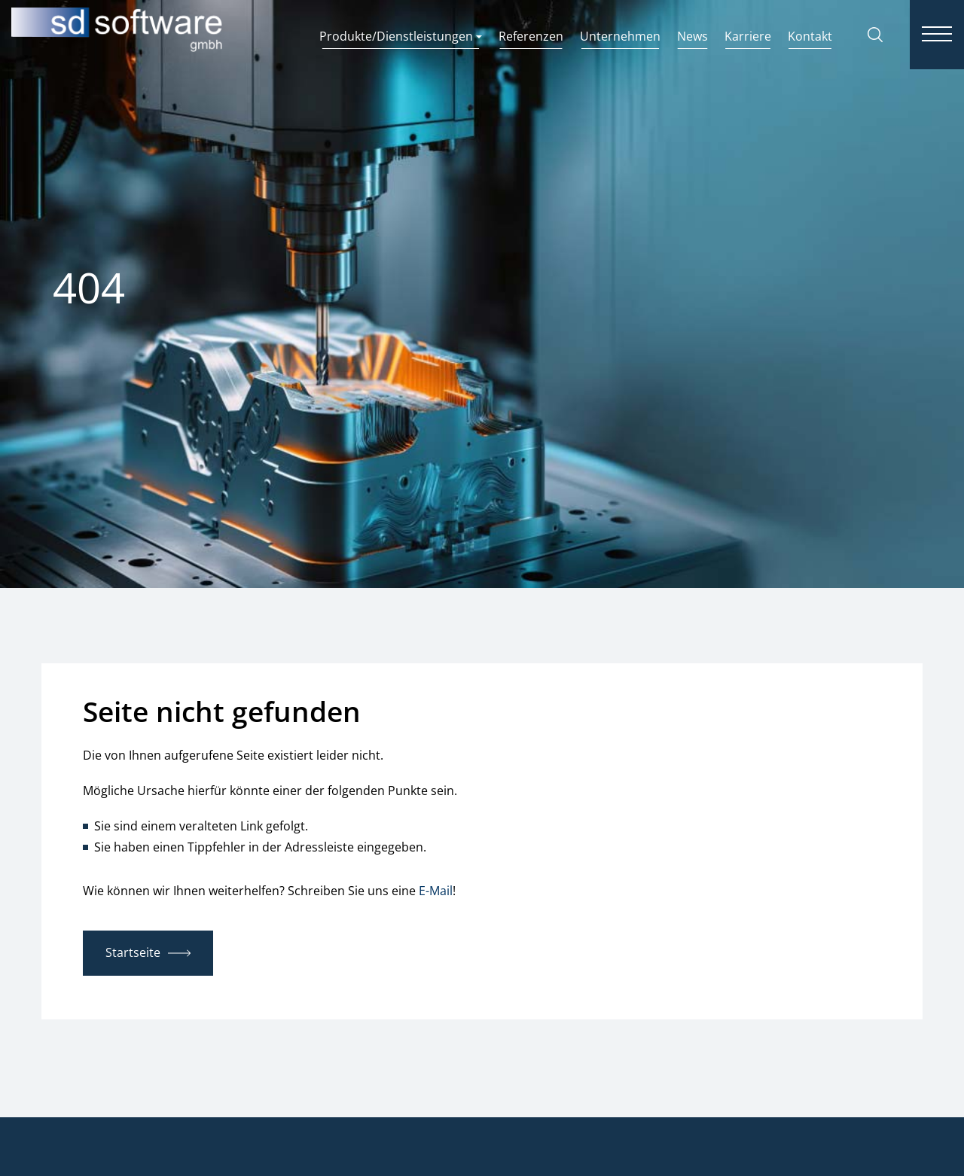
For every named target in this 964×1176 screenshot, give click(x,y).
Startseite (132, 952)
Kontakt (810, 36)
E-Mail (436, 890)
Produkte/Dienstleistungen (400, 36)
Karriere (748, 36)
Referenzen (531, 36)
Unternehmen (620, 36)
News (692, 36)
